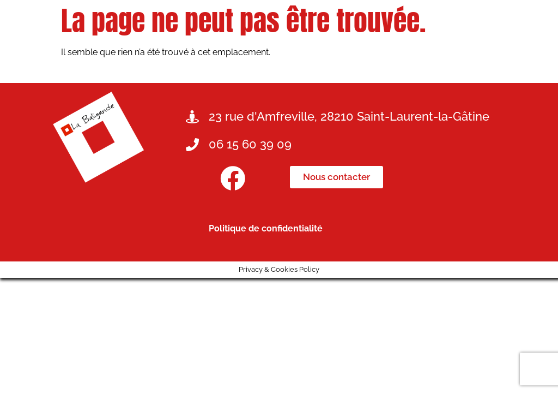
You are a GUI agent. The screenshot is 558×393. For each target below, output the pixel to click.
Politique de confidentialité (266, 228)
